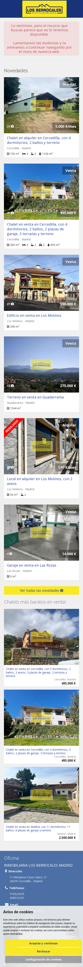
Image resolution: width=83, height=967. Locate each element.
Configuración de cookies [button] (43, 959)
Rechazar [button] (43, 951)
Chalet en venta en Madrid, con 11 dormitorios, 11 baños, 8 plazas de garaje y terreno (38, 828)
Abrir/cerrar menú (7, 8)
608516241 (17, 898)
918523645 (17, 894)
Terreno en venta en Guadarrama (35, 397)
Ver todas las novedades (41, 590)
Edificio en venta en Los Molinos (34, 315)
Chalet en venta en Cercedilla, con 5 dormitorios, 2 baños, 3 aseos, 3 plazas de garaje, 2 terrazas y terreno (38, 672)
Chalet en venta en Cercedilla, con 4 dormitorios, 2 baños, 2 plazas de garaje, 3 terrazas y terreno (37, 229)
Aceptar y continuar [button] (43, 943)
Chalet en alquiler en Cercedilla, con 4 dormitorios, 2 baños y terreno (39, 140)
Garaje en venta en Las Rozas (31, 565)
